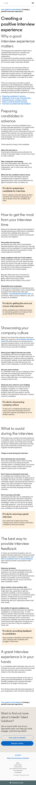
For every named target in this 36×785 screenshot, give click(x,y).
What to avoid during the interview (14, 102)
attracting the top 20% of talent (18, 340)
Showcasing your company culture (14, 100)
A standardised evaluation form (20, 294)
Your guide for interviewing (11, 9)
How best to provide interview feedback (16, 104)
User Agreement (18, 770)
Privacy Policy (18, 767)
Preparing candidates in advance (14, 96)
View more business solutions (18, 758)
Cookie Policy (18, 765)
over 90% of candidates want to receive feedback (17, 558)
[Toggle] (32, 782)
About (18, 763)
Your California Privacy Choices (18, 768)
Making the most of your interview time (16, 98)
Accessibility (18, 772)
